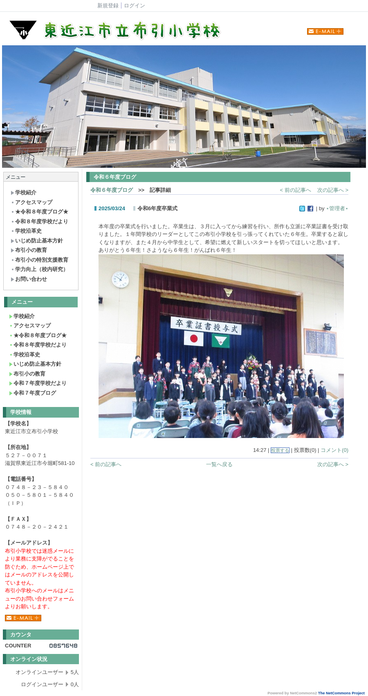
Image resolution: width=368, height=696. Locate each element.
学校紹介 (23, 192)
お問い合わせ (29, 279)
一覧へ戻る (219, 464)
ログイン (134, 5)
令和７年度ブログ (32, 393)
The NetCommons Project (341, 693)
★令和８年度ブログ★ (39, 212)
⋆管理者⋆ (337, 208)
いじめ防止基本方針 (37, 241)
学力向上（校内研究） (39, 269)
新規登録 (108, 5)
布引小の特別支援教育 (39, 260)
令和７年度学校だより (38, 383)
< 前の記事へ (295, 190)
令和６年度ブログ (111, 190)
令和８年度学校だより (39, 221)
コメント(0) (334, 450)
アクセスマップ (31, 202)
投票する (280, 450)
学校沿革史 (26, 231)
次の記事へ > (332, 190)
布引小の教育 (29, 250)
